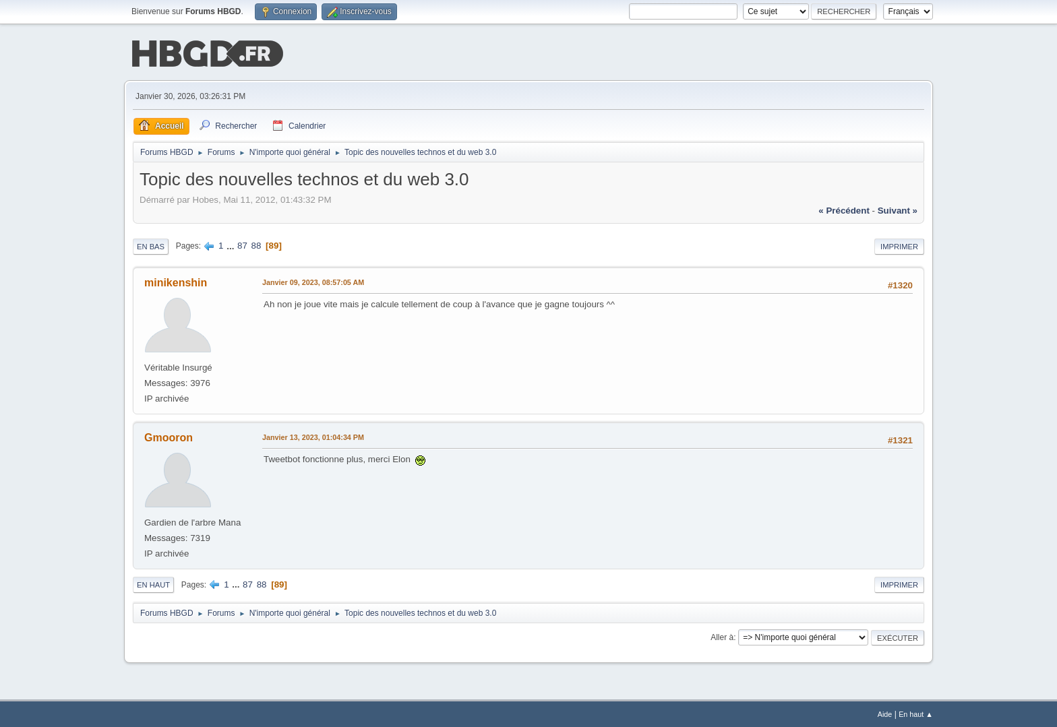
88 (256, 244)
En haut (153, 583)
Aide (885, 713)
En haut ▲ (916, 713)
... (232, 244)
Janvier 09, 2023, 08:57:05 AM (313, 281)
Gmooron (168, 436)
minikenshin (175, 281)
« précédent (844, 209)
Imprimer (899, 245)
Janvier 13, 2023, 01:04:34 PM (313, 436)
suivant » (897, 209)
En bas (150, 245)
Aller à (722, 636)
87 (242, 244)
